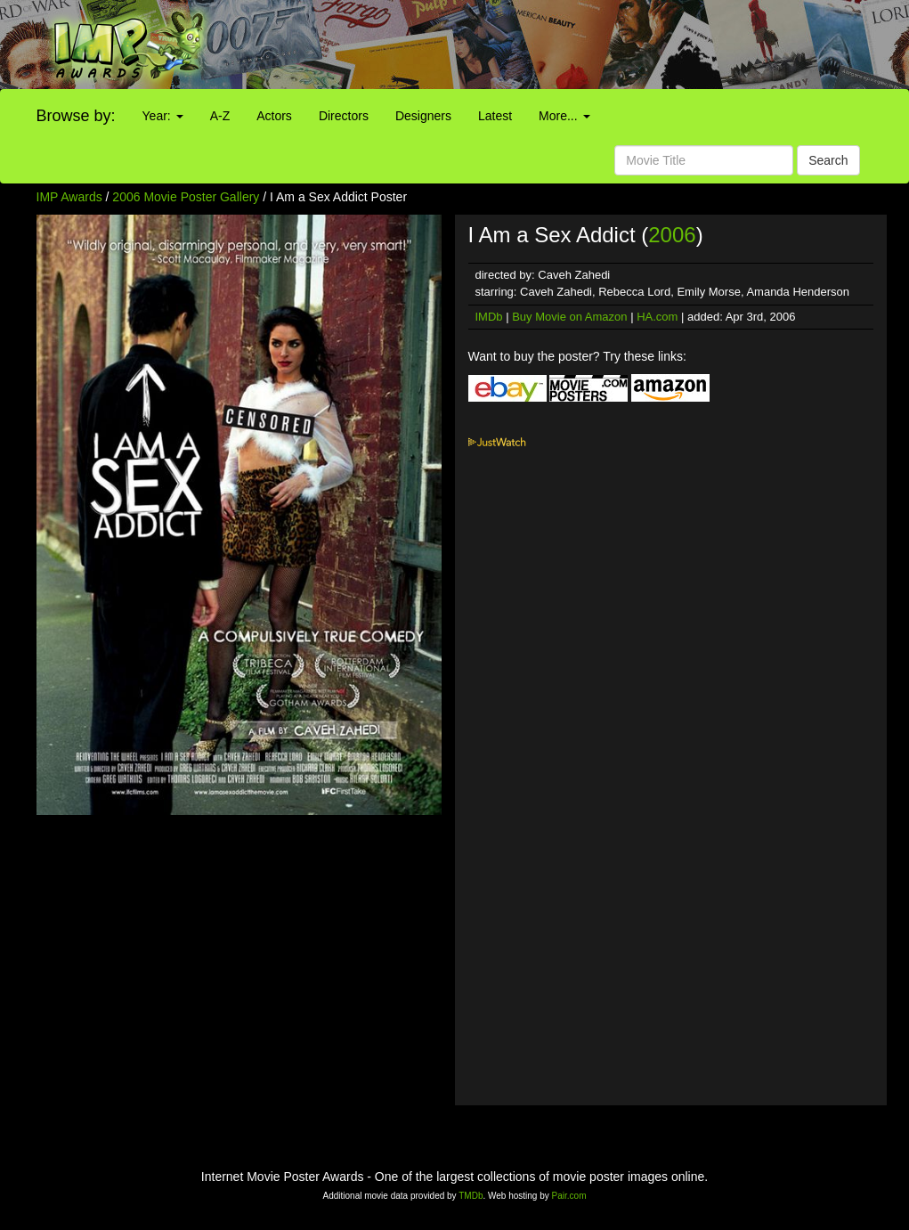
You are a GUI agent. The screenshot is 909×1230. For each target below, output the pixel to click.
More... (564, 116)
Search (828, 160)
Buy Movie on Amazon (569, 316)
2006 (671, 235)
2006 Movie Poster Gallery (185, 197)
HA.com (657, 316)
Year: (162, 116)
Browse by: (76, 116)
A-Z (220, 116)
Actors (274, 116)
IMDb (489, 316)
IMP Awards (69, 197)
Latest (495, 116)
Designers (423, 116)
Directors (344, 116)
